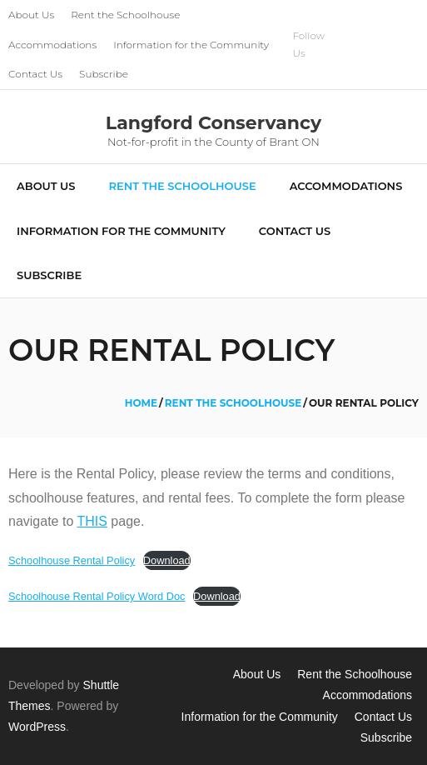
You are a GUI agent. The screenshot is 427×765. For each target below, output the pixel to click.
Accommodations (52, 44)
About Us (31, 14)
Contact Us (35, 74)
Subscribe (103, 74)
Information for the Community (191, 44)
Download (167, 560)
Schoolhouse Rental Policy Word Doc (96, 596)
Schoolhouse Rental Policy (71, 560)
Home (141, 403)
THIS (92, 521)
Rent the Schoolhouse (125, 14)
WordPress (37, 726)
